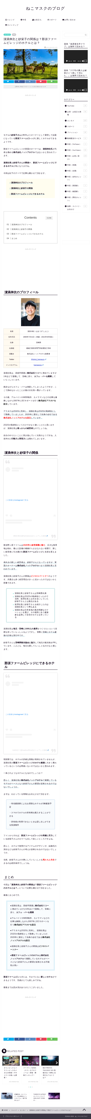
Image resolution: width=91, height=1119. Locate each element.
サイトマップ (11, 25)
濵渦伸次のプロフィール (22, 224)
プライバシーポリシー (12, 1116)
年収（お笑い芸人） (77, 157)
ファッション (77, 132)
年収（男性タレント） (77, 198)
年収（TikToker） (77, 144)
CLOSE (49, 218)
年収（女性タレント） (77, 178)
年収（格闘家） (77, 191)
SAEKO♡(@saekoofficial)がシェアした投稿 (30, 750)
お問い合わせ (69, 19)
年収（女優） (77, 170)
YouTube (77, 106)
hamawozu (39, 365)
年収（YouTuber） (77, 150)
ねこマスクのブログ (45, 8)
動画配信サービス (77, 138)
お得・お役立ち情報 (77, 113)
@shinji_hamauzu (38, 359)
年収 (23, 19)
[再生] (67, 61)
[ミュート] (83, 61)
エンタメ (7, 34)
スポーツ (52, 19)
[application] (76, 56)
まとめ (14, 238)
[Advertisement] (31, 113)
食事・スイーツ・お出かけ (77, 207)
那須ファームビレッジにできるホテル (27, 234)
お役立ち (37, 19)
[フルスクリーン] (86, 61)
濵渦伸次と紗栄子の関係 (22, 229)
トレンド (10, 19)
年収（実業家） (77, 185)
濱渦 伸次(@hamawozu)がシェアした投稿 (30, 536)
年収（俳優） (77, 165)
